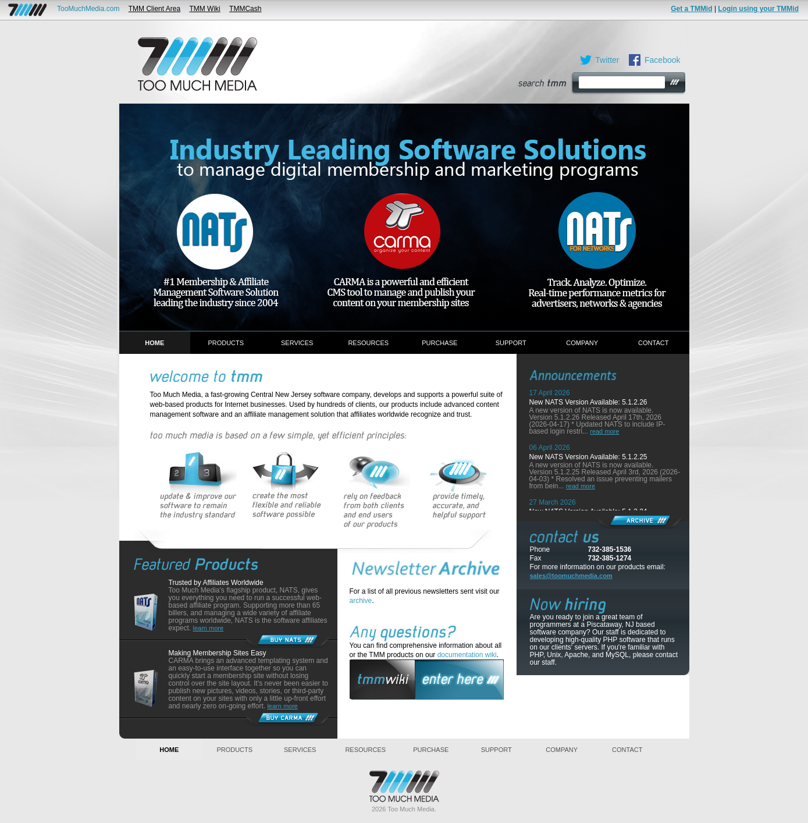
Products (226, 342)
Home (154, 342)
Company (582, 342)
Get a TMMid (691, 9)
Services (297, 342)
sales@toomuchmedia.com (571, 575)
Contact (653, 342)
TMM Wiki (204, 9)
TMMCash (245, 9)
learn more (208, 628)
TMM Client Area (154, 9)
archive (361, 601)
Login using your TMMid (758, 9)
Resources (368, 342)
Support (511, 342)
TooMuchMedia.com (88, 9)
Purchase (439, 342)
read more (604, 431)
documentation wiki (467, 655)
